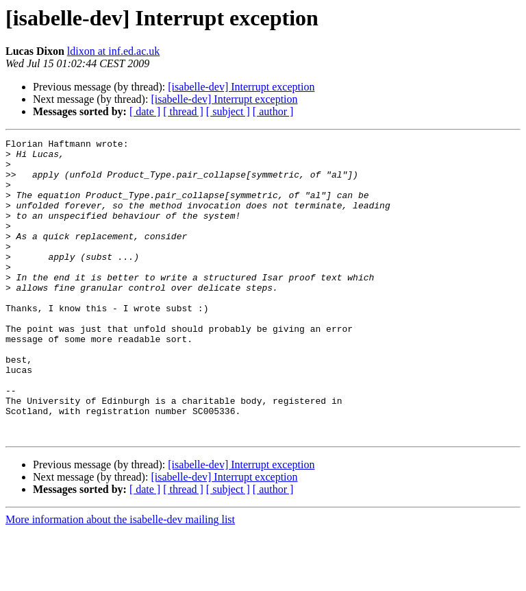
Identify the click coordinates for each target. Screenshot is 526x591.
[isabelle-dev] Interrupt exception (241, 87)
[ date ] (144, 111)
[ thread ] (183, 111)
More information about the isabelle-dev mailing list (120, 579)
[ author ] (273, 111)
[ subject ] (228, 111)
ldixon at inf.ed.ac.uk (113, 51)
